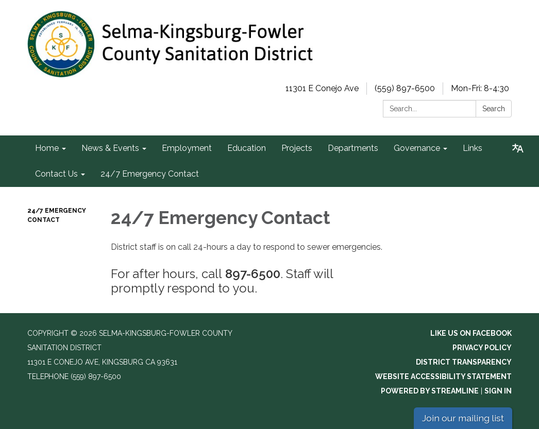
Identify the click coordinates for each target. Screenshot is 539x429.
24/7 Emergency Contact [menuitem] (149, 174)
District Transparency (464, 362)
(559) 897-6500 (405, 88)
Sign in (498, 391)
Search (493, 109)
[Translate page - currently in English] (518, 148)
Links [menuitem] (472, 148)
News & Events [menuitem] (110, 148)
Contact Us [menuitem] (56, 174)
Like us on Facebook (471, 333)
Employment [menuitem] (187, 148)
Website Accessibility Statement (443, 376)
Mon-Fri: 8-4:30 (480, 88)
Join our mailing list (463, 418)
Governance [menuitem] (417, 148)
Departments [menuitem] (353, 148)
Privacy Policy (482, 348)
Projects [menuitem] (296, 148)
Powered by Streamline (430, 391)
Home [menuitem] (47, 148)
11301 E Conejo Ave (322, 88)
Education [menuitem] (246, 148)
